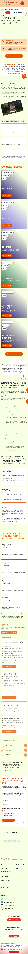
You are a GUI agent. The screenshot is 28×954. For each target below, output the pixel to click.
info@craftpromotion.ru (8, 905)
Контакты (4, 868)
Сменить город (17, 12)
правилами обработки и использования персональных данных (12, 824)
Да (8, 12)
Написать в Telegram (7, 902)
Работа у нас (20, 864)
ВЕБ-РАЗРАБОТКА (7, 876)
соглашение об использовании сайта (17, 822)
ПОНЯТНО (14, 952)
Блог (17, 868)
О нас (2, 864)
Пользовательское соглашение (8, 943)
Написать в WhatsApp (8, 899)
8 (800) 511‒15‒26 (7, 908)
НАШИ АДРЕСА (6, 888)
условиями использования (16, 949)
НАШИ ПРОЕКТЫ (6, 884)
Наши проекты (6, 872)
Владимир (15, 9)
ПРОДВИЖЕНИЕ (6, 880)
